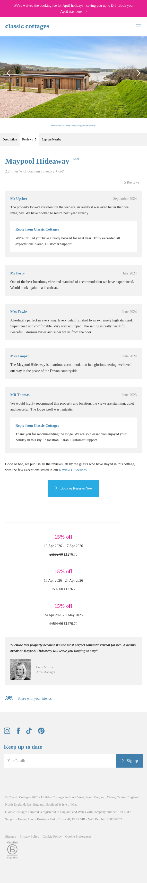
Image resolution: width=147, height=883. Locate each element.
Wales (111, 797)
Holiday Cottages (53, 797)
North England (15, 804)
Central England (128, 797)
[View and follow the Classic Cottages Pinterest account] (41, 733)
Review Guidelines (73, 470)
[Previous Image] (9, 73)
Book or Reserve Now (76, 488)
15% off (63, 537)
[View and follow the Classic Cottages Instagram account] (7, 733)
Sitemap (10, 836)
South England (95, 797)
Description (10, 139)
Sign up (132, 761)
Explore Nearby (51, 139)
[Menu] (138, 26)
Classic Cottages (19, 797)
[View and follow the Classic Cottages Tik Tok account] (29, 733)
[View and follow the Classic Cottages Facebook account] (18, 733)
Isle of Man (69, 804)
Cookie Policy (52, 836)
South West (76, 797)
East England (35, 804)
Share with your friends (35, 699)
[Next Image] (138, 73)
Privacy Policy (29, 836)
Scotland (52, 804)
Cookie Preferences (78, 836)
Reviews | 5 (29, 139)
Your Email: (16, 761)
